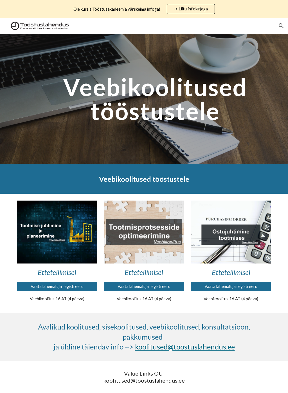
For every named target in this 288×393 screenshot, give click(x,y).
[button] (281, 26)
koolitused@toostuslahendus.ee (185, 346)
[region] (144, 9)
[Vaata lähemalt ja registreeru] (57, 286)
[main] (154, 99)
